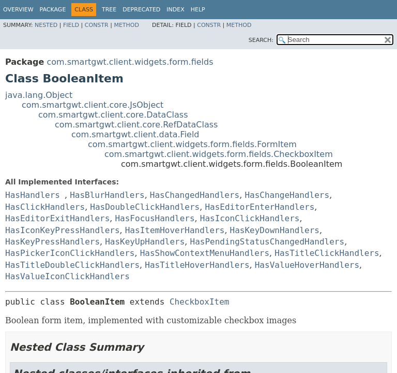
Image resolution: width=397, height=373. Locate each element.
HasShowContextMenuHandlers (204, 253)
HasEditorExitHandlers (57, 218)
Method (126, 25)
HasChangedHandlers (194, 195)
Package (53, 9)
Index (175, 9)
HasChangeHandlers (287, 195)
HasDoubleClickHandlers (145, 207)
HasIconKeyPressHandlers (62, 230)
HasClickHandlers (45, 207)
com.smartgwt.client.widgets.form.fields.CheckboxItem (218, 154)
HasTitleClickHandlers (326, 253)
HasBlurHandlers (107, 195)
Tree (109, 9)
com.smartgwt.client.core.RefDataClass (136, 125)
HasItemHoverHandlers (175, 230)
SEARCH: (261, 40)
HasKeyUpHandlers (145, 242)
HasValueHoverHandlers (307, 265)
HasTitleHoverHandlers (197, 265)
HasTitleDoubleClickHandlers (72, 265)
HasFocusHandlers (154, 218)
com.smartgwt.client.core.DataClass (113, 115)
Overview (18, 9)
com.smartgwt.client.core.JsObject (92, 105)
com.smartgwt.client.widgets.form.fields (130, 62)
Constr (97, 25)
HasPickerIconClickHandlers (69, 253)
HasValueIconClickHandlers (67, 276)
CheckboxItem (200, 302)
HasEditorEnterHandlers (259, 207)
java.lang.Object (38, 95)
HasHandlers (32, 195)
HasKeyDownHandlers (274, 230)
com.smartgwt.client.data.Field (135, 134)
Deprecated (141, 9)
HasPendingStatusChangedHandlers (267, 242)
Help (198, 9)
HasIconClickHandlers (250, 218)
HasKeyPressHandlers (52, 242)
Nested (46, 25)
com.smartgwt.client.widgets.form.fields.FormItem (192, 144)
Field (71, 25)
